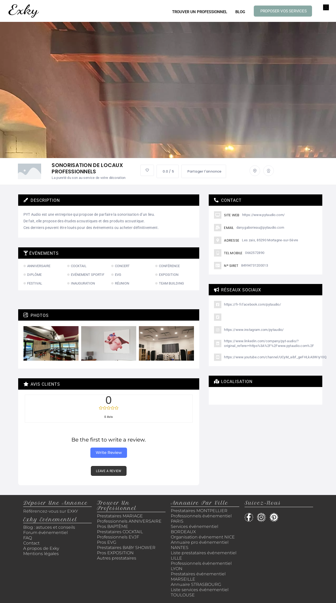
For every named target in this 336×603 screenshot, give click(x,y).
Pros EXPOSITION (115, 552)
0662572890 (254, 253)
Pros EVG (106, 542)
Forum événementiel (45, 532)
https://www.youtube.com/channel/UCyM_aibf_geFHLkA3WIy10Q (275, 357)
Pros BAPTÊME (112, 526)
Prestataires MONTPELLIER (199, 510)
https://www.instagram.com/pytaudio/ (254, 330)
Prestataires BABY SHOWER (126, 547)
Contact (31, 543)
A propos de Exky (41, 548)
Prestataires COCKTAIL (120, 531)
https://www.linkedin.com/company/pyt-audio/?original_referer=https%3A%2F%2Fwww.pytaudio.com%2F (269, 343)
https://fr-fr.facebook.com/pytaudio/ (252, 304)
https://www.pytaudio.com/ (263, 215)
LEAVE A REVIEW (108, 471)
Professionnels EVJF (118, 537)
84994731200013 (254, 265)
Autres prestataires (116, 558)
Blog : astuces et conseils (49, 527)
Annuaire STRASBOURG (196, 584)
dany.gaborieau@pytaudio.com (260, 227)
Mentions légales (41, 553)
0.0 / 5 (167, 171)
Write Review (109, 452)
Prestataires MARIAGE (120, 515)
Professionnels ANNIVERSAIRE (129, 521)
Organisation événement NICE (203, 537)
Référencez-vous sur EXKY (50, 511)
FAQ (27, 537)
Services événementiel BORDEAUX (194, 529)
